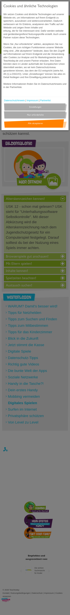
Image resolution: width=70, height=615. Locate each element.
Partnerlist (45, 100)
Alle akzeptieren (35, 123)
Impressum (32, 100)
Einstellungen (35, 107)
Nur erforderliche (35, 114)
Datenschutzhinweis (14, 100)
